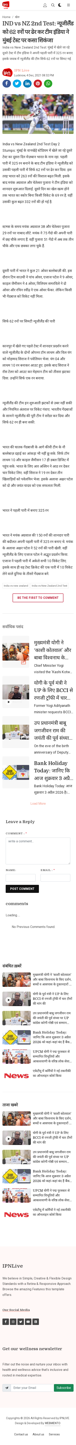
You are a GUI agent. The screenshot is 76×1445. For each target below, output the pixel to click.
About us (38, 1434)
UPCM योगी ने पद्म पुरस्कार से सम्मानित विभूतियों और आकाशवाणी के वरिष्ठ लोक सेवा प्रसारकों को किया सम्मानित (51, 1059)
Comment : (16, 833)
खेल (17, 17)
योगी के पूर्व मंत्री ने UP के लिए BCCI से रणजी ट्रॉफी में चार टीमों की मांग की (53, 694)
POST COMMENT (22, 888)
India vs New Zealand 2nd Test (49, 585)
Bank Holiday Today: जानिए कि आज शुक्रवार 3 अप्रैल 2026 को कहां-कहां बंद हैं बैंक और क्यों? (53, 778)
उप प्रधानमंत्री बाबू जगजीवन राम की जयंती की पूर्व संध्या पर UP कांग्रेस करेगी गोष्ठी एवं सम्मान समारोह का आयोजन (52, 742)
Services (54, 1434)
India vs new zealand (16, 585)
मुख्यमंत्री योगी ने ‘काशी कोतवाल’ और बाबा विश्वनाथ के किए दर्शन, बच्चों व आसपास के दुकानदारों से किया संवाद (52, 665)
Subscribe (64, 1388)
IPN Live (21, 70)
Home (6, 17)
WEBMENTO (52, 1423)
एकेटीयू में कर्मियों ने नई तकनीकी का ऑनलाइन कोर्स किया (52, 1073)
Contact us (21, 1434)
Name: (11, 870)
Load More (38, 803)
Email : (48, 870)
